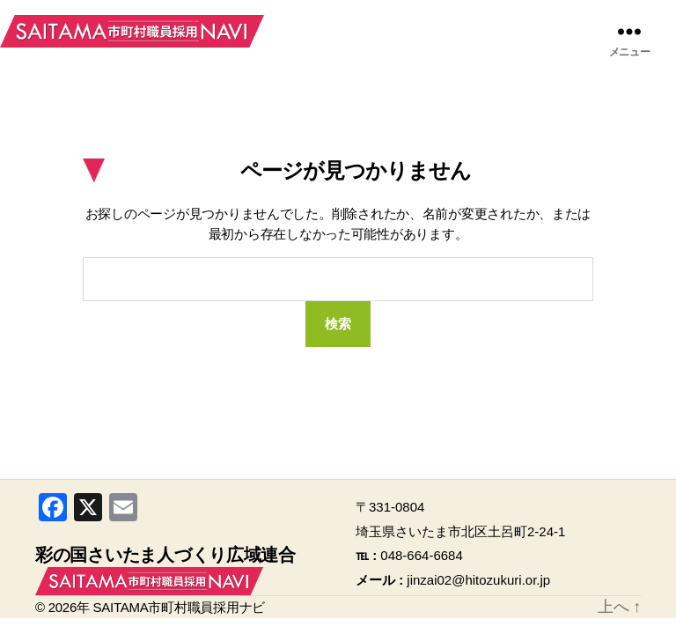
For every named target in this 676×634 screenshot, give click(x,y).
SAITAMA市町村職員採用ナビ (132, 31)
